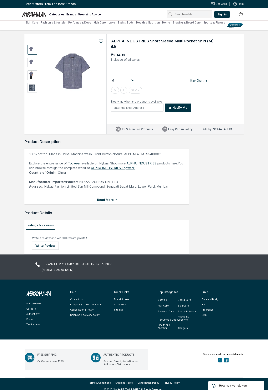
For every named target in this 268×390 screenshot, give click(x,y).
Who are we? (33, 303)
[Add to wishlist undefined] (101, 41)
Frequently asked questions (86, 304)
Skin (204, 314)
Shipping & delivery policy (85, 314)
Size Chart (198, 80)
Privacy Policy (172, 382)
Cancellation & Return (82, 309)
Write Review (45, 246)
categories (56, 14)
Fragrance (208, 309)
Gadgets (183, 328)
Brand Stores (121, 299)
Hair (204, 304)
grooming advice (89, 14)
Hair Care (100, 22)
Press (29, 319)
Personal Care (166, 311)
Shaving (162, 299)
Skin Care (32, 22)
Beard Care (184, 299)
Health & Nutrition (148, 22)
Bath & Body (126, 22)
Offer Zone (120, 304)
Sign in (222, 14)
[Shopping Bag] (240, 14)
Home (166, 22)
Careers (31, 308)
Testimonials (33, 324)
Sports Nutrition (187, 311)
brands (71, 14)
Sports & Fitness (214, 22)
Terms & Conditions (99, 382)
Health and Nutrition (164, 326)
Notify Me (178, 108)
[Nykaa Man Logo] (35, 13)
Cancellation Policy (148, 382)
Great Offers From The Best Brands (50, 4)
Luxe (112, 22)
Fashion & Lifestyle (53, 22)
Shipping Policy (124, 382)
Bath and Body (210, 299)
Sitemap (119, 309)
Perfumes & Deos (79, 22)
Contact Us (76, 299)
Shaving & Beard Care (187, 22)
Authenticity (33, 314)
